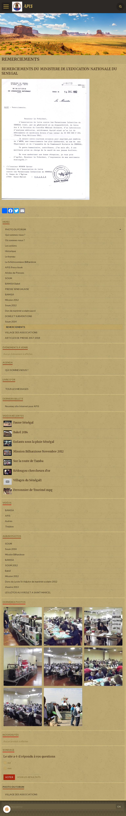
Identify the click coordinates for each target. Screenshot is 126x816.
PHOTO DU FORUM (15, 229)
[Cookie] (7, 809)
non (7, 768)
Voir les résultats (29, 777)
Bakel (8, 570)
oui (7, 762)
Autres (8, 521)
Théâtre (9, 526)
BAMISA (9, 294)
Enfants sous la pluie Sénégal (33, 442)
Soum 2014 (11, 321)
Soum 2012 (11, 305)
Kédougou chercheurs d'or (31, 471)
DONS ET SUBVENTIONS (18, 316)
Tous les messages (16, 389)
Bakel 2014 (20, 432)
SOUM (8, 278)
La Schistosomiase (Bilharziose (20, 261)
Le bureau (10, 256)
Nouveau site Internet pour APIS (22, 406)
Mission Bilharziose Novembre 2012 (38, 451)
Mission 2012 (12, 299)
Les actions (11, 245)
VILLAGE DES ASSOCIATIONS (21, 332)
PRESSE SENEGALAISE (17, 289)
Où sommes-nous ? (15, 240)
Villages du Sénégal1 (27, 480)
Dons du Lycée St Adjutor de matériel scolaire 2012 (31, 581)
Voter (9, 777)
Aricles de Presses (14, 272)
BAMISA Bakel (12, 283)
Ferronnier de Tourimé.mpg (32, 490)
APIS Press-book (14, 267)
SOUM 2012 (11, 565)
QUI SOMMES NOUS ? (16, 370)
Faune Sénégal (23, 422)
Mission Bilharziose (14, 554)
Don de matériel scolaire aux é (20, 310)
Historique (10, 251)
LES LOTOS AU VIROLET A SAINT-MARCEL (28, 592)
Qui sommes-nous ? (15, 234)
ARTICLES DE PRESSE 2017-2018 (22, 337)
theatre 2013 (12, 587)
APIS (7, 515)
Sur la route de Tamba (28, 461)
